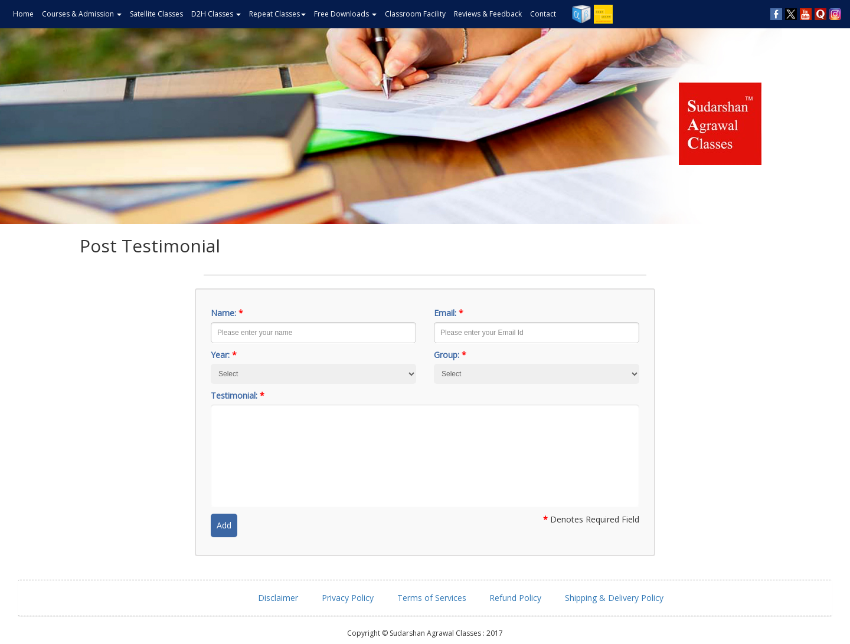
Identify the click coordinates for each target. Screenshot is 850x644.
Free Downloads (345, 14)
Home (23, 14)
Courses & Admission (82, 14)
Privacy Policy (348, 597)
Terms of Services (431, 597)
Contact (543, 14)
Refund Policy (515, 597)
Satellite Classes (156, 14)
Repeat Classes (277, 14)
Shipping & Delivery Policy (614, 597)
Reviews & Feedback (488, 14)
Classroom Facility (415, 14)
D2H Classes (216, 14)
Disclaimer (278, 597)
